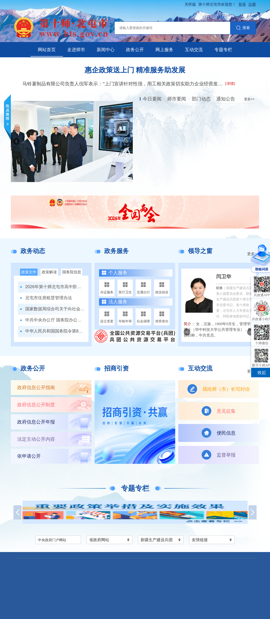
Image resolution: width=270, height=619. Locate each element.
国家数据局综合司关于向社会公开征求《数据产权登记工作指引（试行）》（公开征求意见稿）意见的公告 (55, 309)
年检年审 (125, 321)
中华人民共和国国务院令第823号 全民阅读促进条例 (55, 331)
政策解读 (49, 272)
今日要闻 (152, 98)
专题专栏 (223, 49)
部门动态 (201, 98)
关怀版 (190, 4)
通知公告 (225, 98)
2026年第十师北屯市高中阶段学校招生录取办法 (55, 286)
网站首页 (47, 49)
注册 (252, 4)
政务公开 (135, 49)
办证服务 (106, 292)
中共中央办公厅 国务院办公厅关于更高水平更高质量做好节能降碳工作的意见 (55, 320)
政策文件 (28, 272)
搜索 (243, 28)
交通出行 (143, 292)
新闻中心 (106, 49)
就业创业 (161, 292)
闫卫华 (223, 276)
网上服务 (164, 49)
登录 (242, 4)
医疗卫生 (125, 292)
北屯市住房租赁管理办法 (48, 297)
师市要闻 (176, 98)
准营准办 (161, 321)
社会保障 (143, 321)
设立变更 (106, 321)
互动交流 (194, 49)
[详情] (230, 84)
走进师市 (76, 49)
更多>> (249, 99)
